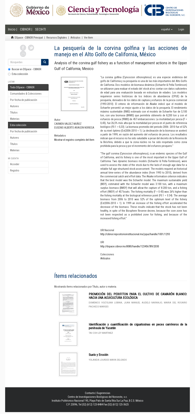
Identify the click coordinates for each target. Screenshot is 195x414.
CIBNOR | (26, 29)
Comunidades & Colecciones (26, 93)
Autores (14, 106)
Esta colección (18, 74)
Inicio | (12, 29)
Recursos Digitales (56, 37)
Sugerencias (103, 393)
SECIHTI (40, 29)
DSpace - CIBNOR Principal (29, 37)
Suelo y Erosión (98, 355)
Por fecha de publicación (23, 99)
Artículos (75, 37)
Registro (14, 170)
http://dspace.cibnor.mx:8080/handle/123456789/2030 (129, 246)
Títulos (14, 112)
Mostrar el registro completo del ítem (74, 139)
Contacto (90, 393)
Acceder (14, 164)
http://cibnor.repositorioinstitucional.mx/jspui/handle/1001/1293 (135, 234)
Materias (14, 118)
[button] (166, 29)
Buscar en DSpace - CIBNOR (24, 69)
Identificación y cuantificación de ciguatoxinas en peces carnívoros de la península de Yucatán (138, 326)
